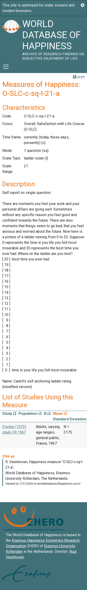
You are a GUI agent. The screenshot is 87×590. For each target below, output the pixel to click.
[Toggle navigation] (5, 66)
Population (30, 413)
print (79, 77)
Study (9, 413)
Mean (60, 413)
